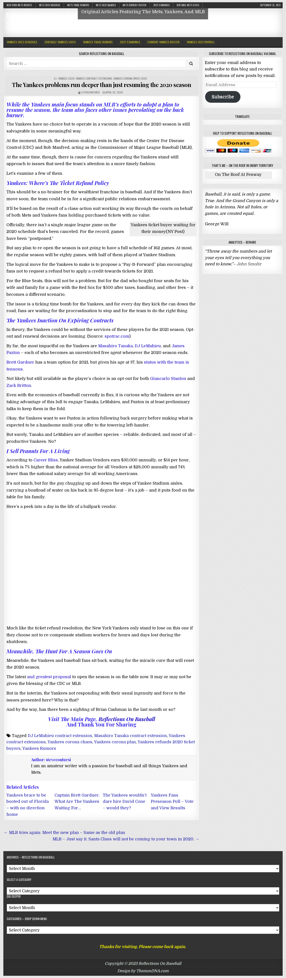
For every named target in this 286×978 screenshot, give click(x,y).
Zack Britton (18, 385)
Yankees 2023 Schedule (22, 42)
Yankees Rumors (39, 748)
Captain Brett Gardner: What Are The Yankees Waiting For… (77, 801)
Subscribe (223, 96)
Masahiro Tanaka (115, 346)
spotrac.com (117, 336)
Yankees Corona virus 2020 (130, 78)
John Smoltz (249, 264)
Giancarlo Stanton (168, 378)
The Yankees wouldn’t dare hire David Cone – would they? (125, 801)
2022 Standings (161, 5)
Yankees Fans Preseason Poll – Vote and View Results (172, 801)
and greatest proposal (48, 677)
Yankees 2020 (66, 78)
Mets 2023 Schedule (49, 5)
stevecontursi (90, 92)
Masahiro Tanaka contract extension (130, 735)
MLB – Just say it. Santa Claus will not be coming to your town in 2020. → (126, 839)
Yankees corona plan (115, 742)
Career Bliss (46, 460)
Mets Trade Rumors (78, 5)
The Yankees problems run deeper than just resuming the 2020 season (101, 85)
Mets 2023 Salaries (106, 5)
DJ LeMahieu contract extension (60, 735)
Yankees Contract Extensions (94, 78)
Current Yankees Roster (163, 42)
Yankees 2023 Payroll (201, 42)
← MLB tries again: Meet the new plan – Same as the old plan (64, 832)
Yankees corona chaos (70, 742)
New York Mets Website (19, 5)
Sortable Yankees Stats (60, 42)
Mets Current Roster (134, 5)
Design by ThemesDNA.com (143, 971)
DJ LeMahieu (148, 346)
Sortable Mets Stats (188, 5)
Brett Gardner (20, 362)
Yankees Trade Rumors (98, 42)
